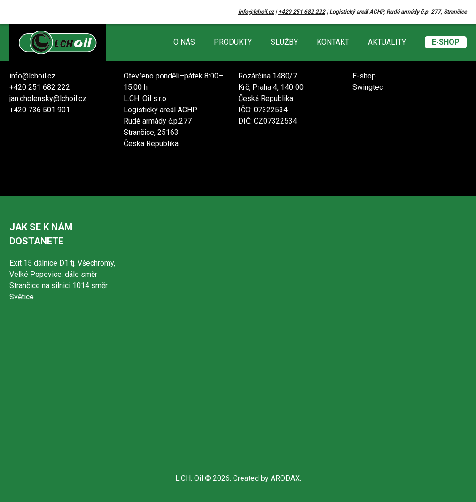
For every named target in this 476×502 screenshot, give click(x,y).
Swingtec (367, 87)
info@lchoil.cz (256, 11)
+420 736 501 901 (39, 109)
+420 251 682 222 (301, 11)
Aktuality (387, 42)
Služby (284, 42)
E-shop (446, 42)
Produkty (233, 42)
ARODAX (285, 478)
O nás (184, 42)
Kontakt (333, 42)
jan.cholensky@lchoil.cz (47, 98)
